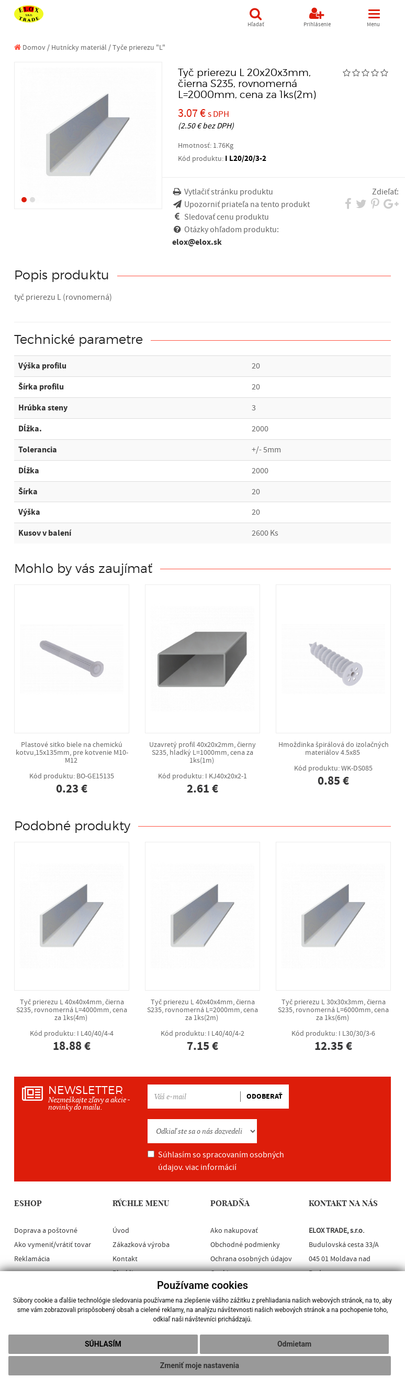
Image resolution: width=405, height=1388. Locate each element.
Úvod (121, 1230)
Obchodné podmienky (245, 1245)
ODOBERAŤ (264, 1096)
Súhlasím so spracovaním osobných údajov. (216, 1161)
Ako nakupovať (234, 1230)
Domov (30, 47)
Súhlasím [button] (103, 1344)
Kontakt (125, 1259)
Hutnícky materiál (79, 47)
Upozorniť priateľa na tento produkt (247, 204)
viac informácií (211, 1167)
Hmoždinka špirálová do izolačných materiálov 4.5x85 (333, 763)
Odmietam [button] (294, 1344)
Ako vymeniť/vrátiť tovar (52, 1245)
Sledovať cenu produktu (226, 217)
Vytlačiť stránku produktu (228, 192)
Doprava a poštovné (45, 1230)
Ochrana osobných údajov (251, 1259)
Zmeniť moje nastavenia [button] (199, 1365)
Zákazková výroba (141, 1245)
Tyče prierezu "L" (139, 47)
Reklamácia (32, 1259)
